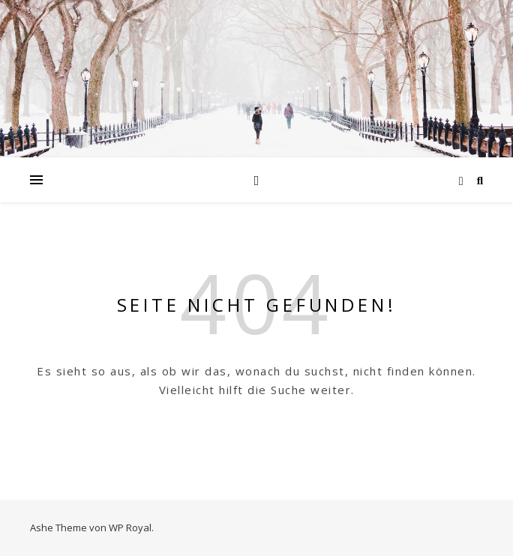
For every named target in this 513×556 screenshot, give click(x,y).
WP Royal (130, 527)
